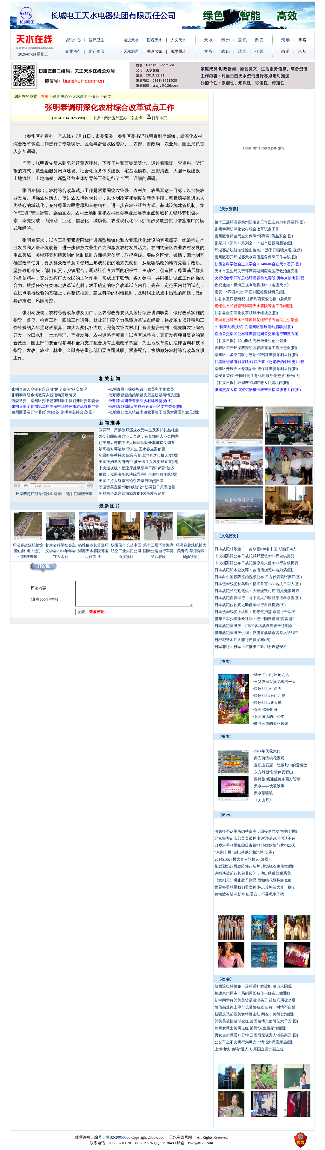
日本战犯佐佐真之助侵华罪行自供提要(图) (250, 605)
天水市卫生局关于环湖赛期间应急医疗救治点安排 (256, 271)
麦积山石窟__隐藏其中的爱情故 (280, 765)
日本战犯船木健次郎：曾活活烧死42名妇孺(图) (254, 570)
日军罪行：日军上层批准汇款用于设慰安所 (251, 646)
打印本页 (156, 118)
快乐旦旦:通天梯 (268, 702)
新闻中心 (60, 96)
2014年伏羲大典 (267, 751)
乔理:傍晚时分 (266, 709)
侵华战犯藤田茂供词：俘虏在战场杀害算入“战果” (256, 633)
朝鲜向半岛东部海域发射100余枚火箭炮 (132, 493)
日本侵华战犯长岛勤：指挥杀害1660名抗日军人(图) (258, 584)
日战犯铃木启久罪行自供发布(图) (242, 640)
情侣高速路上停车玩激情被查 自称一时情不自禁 (255, 1007)
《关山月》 (263, 800)
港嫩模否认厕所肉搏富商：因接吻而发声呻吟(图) (256, 831)
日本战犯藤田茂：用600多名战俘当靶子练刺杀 (254, 626)
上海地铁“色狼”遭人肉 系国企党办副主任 (249, 1049)
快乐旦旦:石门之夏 (269, 695)
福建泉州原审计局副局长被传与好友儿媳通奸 (253, 993)
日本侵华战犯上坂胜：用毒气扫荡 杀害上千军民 (255, 612)
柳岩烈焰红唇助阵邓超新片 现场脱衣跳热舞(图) (254, 866)
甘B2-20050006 (118, 1137)
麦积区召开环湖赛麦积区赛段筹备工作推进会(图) (256, 348)
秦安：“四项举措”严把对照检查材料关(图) (250, 292)
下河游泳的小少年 (269, 716)
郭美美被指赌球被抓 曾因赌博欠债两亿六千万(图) (256, 1021)
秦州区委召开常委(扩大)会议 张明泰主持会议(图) (52, 412)
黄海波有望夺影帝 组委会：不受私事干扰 (249, 894)
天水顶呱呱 (263, 793)
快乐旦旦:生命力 (268, 688)
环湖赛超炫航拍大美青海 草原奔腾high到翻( (191, 551)
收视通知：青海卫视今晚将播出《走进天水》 (253, 285)
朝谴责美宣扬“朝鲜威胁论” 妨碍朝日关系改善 (137, 487)
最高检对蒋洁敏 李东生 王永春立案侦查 (132, 449)
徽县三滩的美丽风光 (271, 723)
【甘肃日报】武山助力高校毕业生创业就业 (251, 341)
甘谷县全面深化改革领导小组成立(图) (246, 313)
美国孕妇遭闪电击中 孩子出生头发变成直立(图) (138, 461)
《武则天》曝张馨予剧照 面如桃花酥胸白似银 (253, 880)
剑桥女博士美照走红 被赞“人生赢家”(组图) (250, 1028)
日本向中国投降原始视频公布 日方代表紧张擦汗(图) (258, 577)
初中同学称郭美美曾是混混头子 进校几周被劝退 (255, 1000)
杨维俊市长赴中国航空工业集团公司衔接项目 (126, 551)
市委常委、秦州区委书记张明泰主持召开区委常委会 (55, 401)
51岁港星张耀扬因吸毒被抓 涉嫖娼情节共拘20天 (255, 845)
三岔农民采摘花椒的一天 (275, 681)
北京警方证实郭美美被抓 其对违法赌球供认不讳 (255, 838)
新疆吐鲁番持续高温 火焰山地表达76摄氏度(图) (138, 455)
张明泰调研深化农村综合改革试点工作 (247, 229)
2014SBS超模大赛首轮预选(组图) (242, 859)
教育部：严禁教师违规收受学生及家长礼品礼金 (139, 430)
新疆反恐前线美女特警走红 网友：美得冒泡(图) (254, 1014)
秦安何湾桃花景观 (269, 758)
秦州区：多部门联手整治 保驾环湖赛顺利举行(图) (256, 355)
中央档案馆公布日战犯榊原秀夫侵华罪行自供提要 (256, 563)
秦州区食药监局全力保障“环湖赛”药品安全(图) (254, 236)
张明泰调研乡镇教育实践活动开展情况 (43, 395)
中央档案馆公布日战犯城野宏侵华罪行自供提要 (255, 556)
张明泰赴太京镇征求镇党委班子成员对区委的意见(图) (154, 412)
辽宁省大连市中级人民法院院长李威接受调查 (137, 442)
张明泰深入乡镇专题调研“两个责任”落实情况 (49, 389)
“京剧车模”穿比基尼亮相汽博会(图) (244, 852)
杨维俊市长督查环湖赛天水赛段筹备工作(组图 (93, 551)
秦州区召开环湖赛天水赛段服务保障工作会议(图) (256, 257)
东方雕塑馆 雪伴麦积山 (273, 772)
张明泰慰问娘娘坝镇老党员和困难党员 (141, 389)
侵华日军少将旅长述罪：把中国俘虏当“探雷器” (254, 619)
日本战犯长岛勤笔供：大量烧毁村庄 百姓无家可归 (257, 591)
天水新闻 (80, 96)
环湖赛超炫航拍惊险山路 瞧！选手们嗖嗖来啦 (54, 494)
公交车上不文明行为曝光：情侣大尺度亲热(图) (254, 1042)
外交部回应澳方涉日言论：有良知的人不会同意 (139, 436)
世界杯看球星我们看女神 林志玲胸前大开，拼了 (255, 887)
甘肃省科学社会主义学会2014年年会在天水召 (60, 551)
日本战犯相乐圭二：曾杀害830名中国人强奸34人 (255, 549)
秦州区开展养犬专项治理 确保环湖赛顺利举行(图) (256, 369)
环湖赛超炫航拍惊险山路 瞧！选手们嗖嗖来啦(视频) (258, 250)
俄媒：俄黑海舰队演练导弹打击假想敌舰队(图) (138, 474)
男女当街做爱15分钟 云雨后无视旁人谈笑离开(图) (256, 1035)
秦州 (96, 96)
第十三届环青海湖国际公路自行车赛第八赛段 (158, 551)
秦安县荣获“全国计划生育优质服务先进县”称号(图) (258, 375)
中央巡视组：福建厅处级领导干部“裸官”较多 (137, 468)
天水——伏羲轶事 (269, 786)
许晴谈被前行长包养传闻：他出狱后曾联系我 (253, 873)
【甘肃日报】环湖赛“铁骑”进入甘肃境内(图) (252, 382)
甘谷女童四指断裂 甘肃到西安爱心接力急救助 (254, 299)
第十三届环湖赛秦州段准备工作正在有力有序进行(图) (260, 222)
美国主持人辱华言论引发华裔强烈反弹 (131, 481)
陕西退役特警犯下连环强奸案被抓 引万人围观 (253, 986)
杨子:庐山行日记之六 (271, 674)
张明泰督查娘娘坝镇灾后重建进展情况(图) (144, 395)
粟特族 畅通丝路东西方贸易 (277, 779)
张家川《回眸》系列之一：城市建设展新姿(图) (254, 243)
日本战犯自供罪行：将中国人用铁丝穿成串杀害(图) (258, 598)
